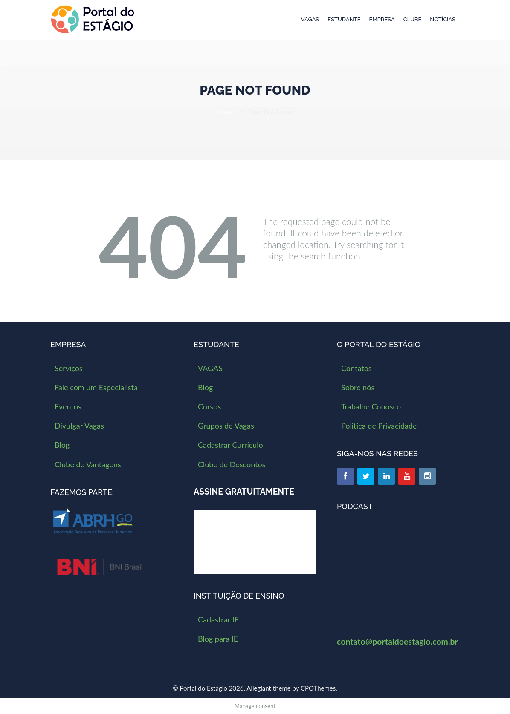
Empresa (382, 19)
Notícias (442, 19)
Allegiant (258, 688)
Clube (412, 19)
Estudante (343, 19)
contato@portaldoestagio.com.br (397, 641)
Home (225, 111)
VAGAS (310, 19)
